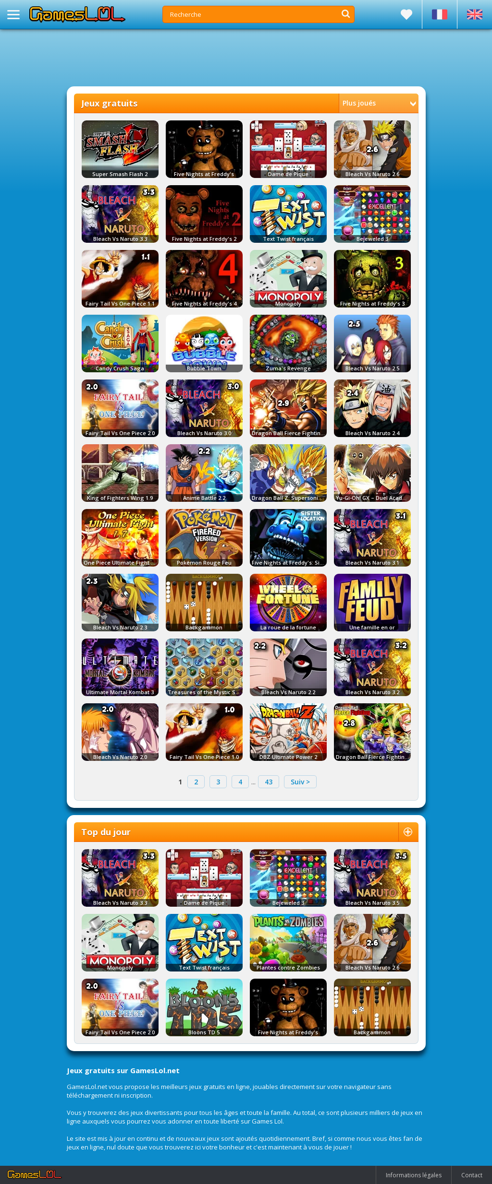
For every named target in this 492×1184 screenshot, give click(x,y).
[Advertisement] (246, 57)
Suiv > (300, 781)
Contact (471, 1175)
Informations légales (414, 1175)
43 (268, 781)
